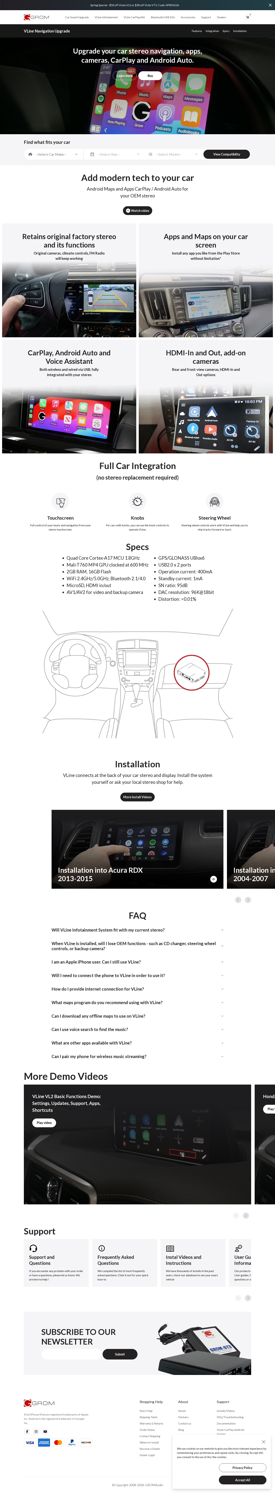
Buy (150, 76)
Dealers (221, 17)
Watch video (137, 211)
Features (197, 30)
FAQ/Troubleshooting (230, 1417)
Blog (181, 1429)
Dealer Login (147, 1455)
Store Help (146, 1410)
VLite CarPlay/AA (134, 17)
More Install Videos (137, 797)
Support (206, 17)
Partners (183, 1417)
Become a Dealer (150, 1448)
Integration (212, 30)
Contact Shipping (150, 1436)
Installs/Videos (226, 1410)
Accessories (188, 17)
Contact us (184, 1423)
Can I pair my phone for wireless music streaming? (99, 1056)
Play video (44, 1123)
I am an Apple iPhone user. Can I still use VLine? (96, 961)
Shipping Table (148, 1417)
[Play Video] (213, 879)
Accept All (242, 1480)
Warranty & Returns (151, 1423)
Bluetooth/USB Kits (163, 17)
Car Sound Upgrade (77, 17)
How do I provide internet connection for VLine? (98, 988)
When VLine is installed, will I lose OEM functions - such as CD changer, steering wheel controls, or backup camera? (134, 946)
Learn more (125, 76)
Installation (240, 30)
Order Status (147, 1429)
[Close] (270, 5)
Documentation (226, 1423)
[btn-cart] (247, 17)
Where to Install (149, 1442)
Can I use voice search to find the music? (90, 1029)
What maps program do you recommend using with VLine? (107, 1002)
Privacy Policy (243, 1468)
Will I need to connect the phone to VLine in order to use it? (108, 975)
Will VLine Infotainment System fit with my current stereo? (108, 929)
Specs (226, 30)
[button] (238, 900)
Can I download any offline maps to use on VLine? (98, 1016)
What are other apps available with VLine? (92, 1042)
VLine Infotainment (106, 17)
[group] (56, 1263)
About (182, 1410)
